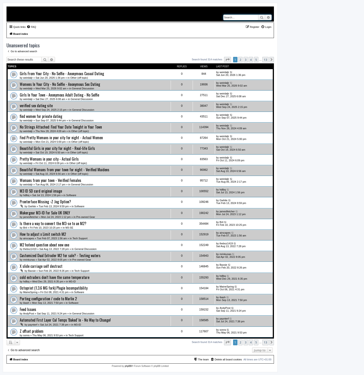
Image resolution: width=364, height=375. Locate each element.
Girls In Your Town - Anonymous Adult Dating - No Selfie (59, 95)
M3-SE (69, 227)
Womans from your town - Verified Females (50, 180)
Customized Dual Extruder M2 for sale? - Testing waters (60, 255)
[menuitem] (31, 27)
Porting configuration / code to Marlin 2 (48, 298)
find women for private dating (41, 116)
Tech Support (80, 238)
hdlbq (26, 195)
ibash (26, 302)
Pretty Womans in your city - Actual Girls (49, 159)
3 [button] (246, 60)
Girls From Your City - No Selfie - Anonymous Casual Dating (62, 73)
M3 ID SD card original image (41, 191)
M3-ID (72, 281)
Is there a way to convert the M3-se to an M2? (53, 223)
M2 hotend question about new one (44, 245)
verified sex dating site (36, 105)
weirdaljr (28, 77)
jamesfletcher (30, 217)
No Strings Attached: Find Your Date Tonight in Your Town (61, 127)
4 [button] (251, 60)
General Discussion (83, 88)
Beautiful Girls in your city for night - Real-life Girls (57, 148)
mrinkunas (29, 259)
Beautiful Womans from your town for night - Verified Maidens (64, 169)
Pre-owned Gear (85, 217)
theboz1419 (30, 249)
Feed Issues (28, 309)
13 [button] (265, 60)
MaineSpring (30, 292)
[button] (227, 59)
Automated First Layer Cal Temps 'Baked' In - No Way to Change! (65, 320)
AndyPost (28, 313)
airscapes (28, 238)
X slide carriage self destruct (41, 266)
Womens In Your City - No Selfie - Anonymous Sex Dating (60, 84)
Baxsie (32, 270)
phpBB (128, 366)
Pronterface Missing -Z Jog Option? (45, 201)
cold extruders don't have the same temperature (54, 277)
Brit (25, 227)
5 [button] (256, 60)
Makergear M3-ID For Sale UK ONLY (45, 213)
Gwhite (32, 206)
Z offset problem (31, 331)
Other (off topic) (79, 77)
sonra (26, 335)
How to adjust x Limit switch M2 (43, 234)
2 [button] (240, 60)
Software (71, 195)
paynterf (32, 324)
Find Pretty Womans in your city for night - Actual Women (61, 137)
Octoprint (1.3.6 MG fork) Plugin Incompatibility (54, 288)
